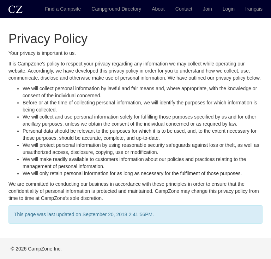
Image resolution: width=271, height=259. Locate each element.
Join (207, 9)
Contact (183, 9)
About (158, 9)
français (254, 9)
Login (229, 9)
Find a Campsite (63, 9)
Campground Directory (116, 9)
